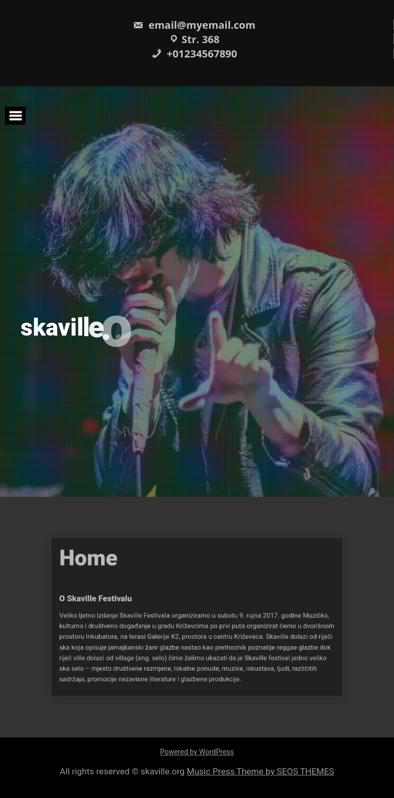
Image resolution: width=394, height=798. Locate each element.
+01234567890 (194, 54)
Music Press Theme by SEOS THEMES (260, 771)
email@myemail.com (194, 25)
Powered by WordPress (197, 752)
